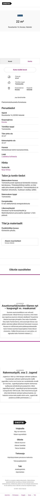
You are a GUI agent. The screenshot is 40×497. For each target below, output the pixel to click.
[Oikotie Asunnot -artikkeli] (20, 306)
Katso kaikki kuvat (20, 70)
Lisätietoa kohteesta (9, 157)
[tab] (10, 61)
